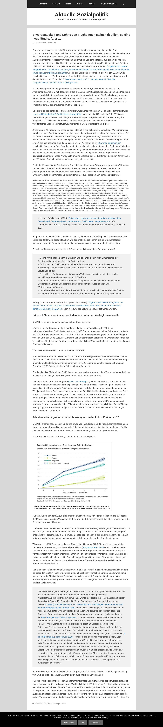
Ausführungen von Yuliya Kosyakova (58, 617)
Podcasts (56, 4)
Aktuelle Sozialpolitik (81, 15)
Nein (83, 722)
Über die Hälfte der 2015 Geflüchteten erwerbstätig (56, 114)
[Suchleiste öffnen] (123, 4)
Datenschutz (95, 722)
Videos (68, 4)
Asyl (48, 704)
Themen (91, 4)
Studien (79, 4)
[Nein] (160, 719)
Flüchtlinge (55, 704)
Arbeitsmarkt (40, 704)
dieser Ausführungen (78, 381)
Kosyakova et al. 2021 (93, 547)
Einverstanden (69, 722)
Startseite (43, 4)
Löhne (63, 704)
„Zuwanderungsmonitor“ (109, 143)
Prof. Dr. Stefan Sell (108, 4)
